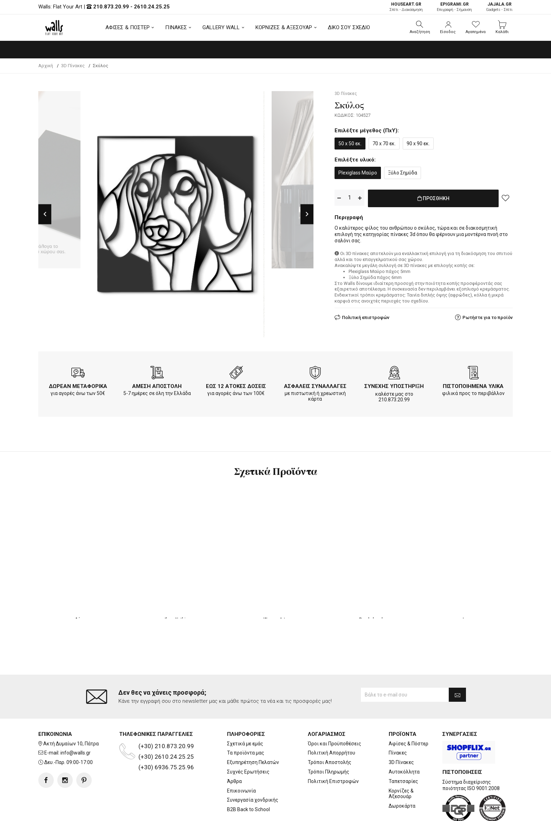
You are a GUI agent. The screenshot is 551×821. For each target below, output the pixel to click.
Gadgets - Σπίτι (499, 7)
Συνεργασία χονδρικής (252, 772)
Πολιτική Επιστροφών (333, 753)
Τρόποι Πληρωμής (328, 743)
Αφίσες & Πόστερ (408, 715)
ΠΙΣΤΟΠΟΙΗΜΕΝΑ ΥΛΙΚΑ (473, 386)
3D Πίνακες (401, 734)
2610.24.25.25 (152, 7)
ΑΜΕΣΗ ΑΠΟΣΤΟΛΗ (157, 386)
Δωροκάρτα (402, 778)
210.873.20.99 (111, 7)
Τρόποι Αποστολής (329, 734)
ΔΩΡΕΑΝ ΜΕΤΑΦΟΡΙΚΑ (78, 386)
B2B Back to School (248, 781)
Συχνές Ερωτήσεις (248, 743)
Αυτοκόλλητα (404, 743)
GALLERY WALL (221, 27)
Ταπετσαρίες (403, 753)
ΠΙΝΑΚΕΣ (176, 27)
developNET (334, 811)
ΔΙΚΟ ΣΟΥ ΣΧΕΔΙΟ (349, 27)
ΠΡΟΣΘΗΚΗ (433, 198)
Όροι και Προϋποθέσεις (334, 715)
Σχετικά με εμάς (245, 715)
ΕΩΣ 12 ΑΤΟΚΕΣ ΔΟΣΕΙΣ (236, 386)
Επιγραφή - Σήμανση (454, 7)
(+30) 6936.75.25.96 (166, 739)
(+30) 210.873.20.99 (166, 717)
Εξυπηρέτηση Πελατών (253, 734)
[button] (420, 27)
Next (306, 214)
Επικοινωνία (241, 762)
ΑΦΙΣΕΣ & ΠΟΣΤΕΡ (127, 27)
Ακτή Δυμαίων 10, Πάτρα (71, 715)
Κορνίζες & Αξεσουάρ (401, 765)
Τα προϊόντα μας (245, 725)
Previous (44, 214)
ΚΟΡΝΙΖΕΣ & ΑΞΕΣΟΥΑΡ (283, 27)
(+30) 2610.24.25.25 (166, 728)
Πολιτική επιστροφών (365, 316)
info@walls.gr (75, 725)
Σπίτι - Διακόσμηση (406, 7)
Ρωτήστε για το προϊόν (487, 316)
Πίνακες (398, 725)
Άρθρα (234, 753)
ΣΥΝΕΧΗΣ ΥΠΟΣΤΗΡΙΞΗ (394, 386)
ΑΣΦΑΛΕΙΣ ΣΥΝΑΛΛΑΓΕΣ (315, 386)
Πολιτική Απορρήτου (331, 725)
